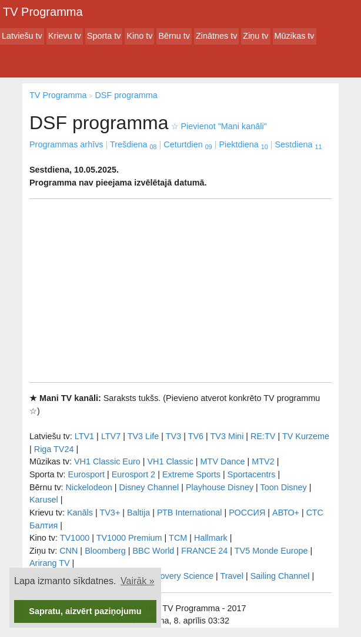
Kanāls (80, 512)
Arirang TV (49, 563)
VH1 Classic (170, 461)
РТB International (189, 512)
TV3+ (109, 512)
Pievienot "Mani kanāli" (219, 126)
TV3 (173, 436)
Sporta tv (104, 36)
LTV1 (84, 436)
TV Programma (43, 11)
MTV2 (263, 461)
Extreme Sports (191, 474)
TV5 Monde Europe (271, 550)
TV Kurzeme (305, 436)
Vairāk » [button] (138, 581)
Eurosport (86, 474)
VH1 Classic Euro (107, 461)
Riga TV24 (54, 449)
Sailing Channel (280, 576)
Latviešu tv (22, 36)
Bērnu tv (174, 36)
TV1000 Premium (129, 537)
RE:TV (262, 436)
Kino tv (139, 36)
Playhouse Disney (219, 487)
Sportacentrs (252, 474)
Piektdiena (243, 144)
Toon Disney (283, 487)
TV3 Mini (227, 436)
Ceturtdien (187, 144)
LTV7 (111, 436)
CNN (68, 550)
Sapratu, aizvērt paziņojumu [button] (85, 611)
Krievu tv (64, 36)
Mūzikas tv (295, 36)
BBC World (153, 550)
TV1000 (74, 537)
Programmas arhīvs (66, 144)
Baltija (138, 512)
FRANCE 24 (204, 550)
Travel (231, 576)
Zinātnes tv (216, 36)
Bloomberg (105, 550)
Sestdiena (298, 144)
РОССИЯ (247, 512)
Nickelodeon (89, 487)
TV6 (195, 436)
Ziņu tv (255, 36)
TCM (178, 537)
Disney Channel (149, 487)
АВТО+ (285, 512)
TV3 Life (143, 436)
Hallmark (211, 537)
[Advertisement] (180, 290)
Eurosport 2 (133, 474)
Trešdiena (133, 144)
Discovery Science (178, 576)
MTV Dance (222, 461)
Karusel (43, 499)
